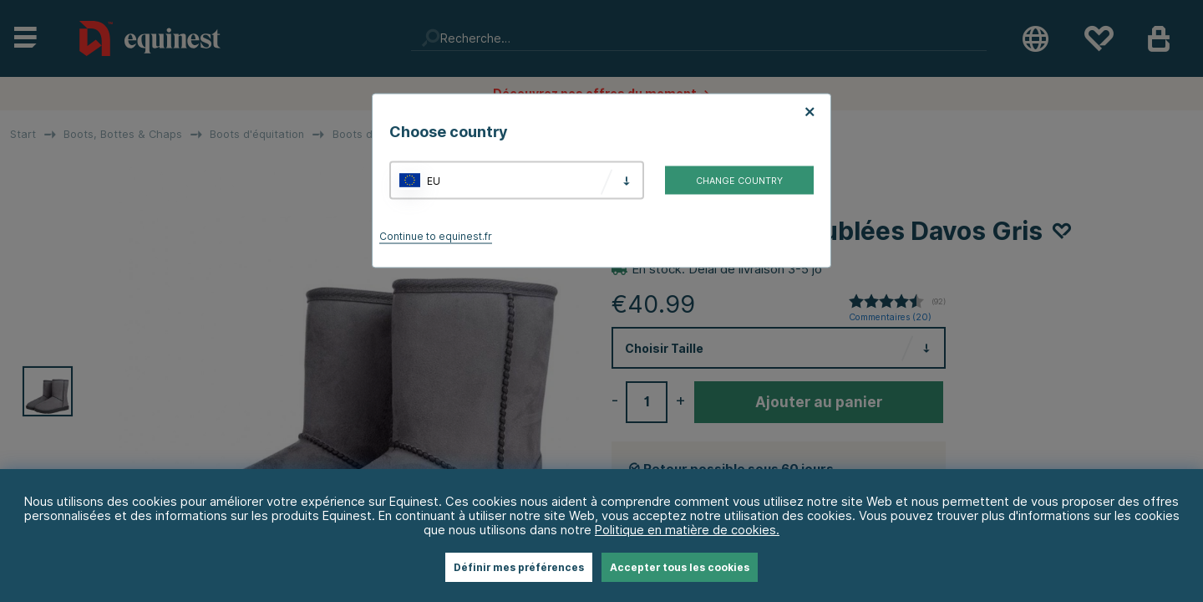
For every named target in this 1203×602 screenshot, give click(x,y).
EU (433, 180)
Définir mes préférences (519, 567)
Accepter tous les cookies (679, 567)
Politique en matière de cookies (685, 530)
